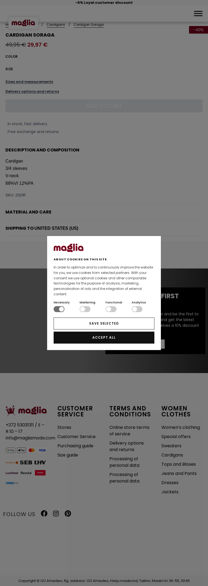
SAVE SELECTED (104, 323)
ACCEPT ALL (104, 337)
